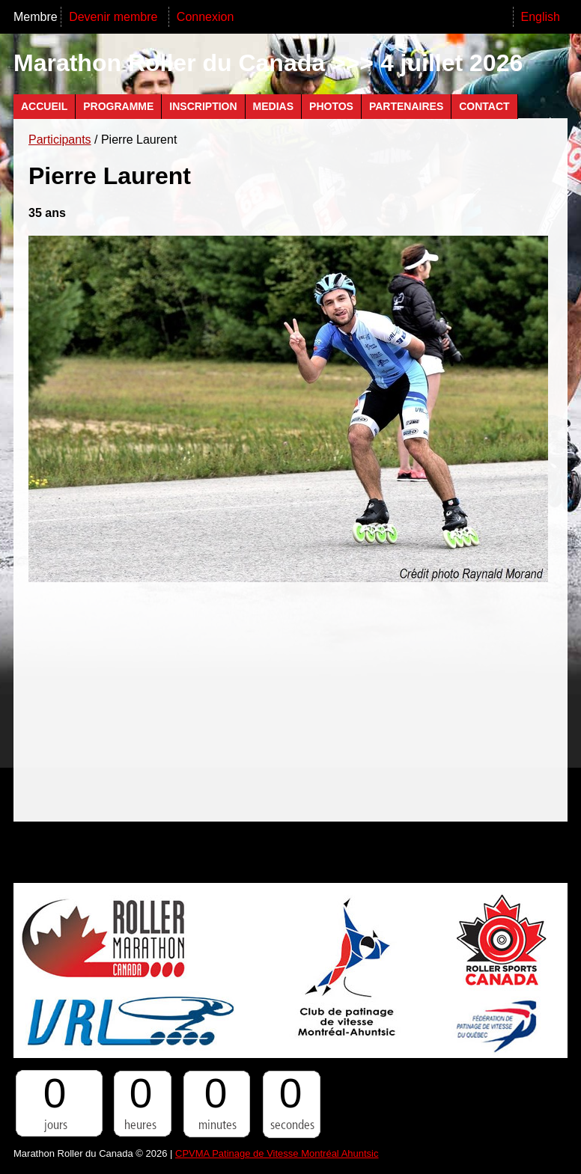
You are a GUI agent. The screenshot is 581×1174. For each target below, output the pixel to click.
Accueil (44, 106)
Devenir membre (115, 16)
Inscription (203, 106)
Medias (273, 106)
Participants (59, 139)
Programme (118, 106)
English (540, 16)
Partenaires (406, 106)
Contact (484, 106)
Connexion (205, 16)
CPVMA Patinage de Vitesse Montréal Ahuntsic (276, 1153)
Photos (331, 106)
